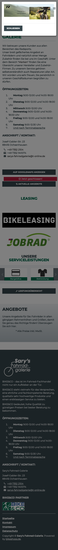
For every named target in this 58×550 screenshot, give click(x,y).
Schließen (13, 28)
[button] (54, 8)
